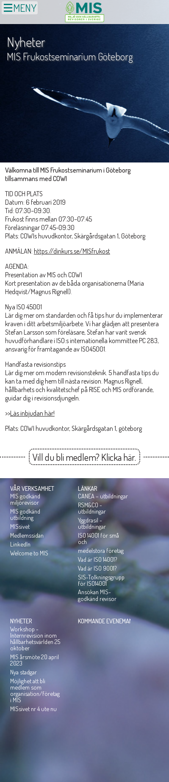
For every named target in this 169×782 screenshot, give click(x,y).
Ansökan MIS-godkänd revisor (97, 595)
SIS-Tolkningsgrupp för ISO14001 (101, 580)
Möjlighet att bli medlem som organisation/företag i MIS (35, 690)
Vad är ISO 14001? (97, 559)
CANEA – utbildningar (103, 496)
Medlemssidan (27, 535)
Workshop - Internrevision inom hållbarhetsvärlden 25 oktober (35, 638)
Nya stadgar (23, 672)
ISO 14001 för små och (98, 538)
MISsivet (20, 526)
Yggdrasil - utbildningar (92, 523)
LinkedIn (20, 544)
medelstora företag (101, 550)
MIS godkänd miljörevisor (25, 499)
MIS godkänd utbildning (25, 514)
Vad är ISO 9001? (97, 568)
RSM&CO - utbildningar (92, 508)
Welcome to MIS (29, 553)
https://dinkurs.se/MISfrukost (72, 251)
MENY (19, 7)
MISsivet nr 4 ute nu (33, 708)
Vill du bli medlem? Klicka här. (84, 457)
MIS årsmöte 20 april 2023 (34, 660)
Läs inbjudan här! (32, 413)
